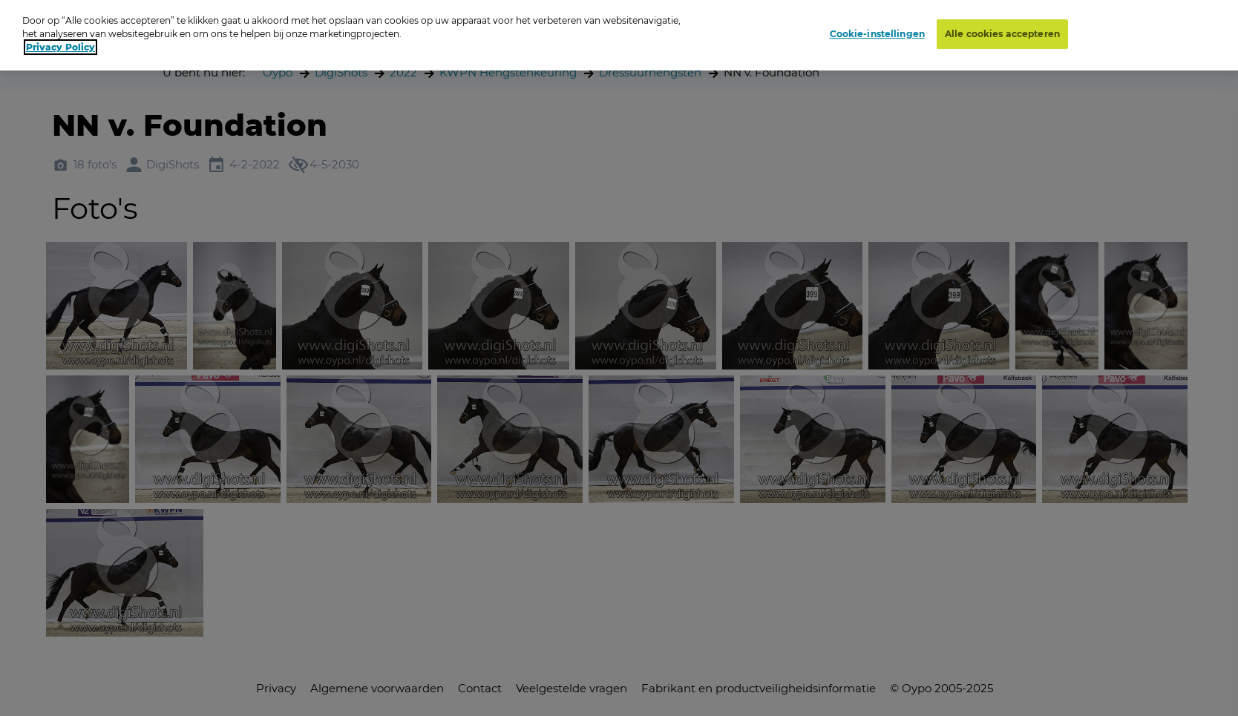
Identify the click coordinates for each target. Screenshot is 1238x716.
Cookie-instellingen (877, 30)
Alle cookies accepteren (1002, 30)
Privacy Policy (60, 43)
